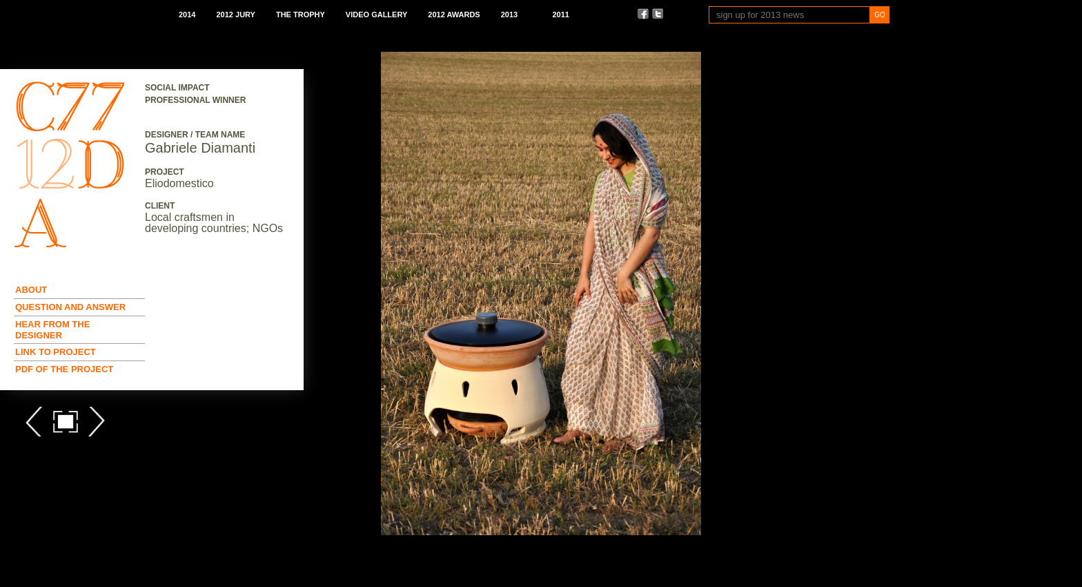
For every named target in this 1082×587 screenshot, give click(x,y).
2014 (187, 14)
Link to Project (55, 352)
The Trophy (300, 14)
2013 (509, 14)
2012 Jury (235, 14)
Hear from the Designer (52, 329)
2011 (560, 14)
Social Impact (177, 88)
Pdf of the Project (64, 369)
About (31, 290)
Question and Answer (70, 307)
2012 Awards (454, 14)
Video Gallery (376, 14)
